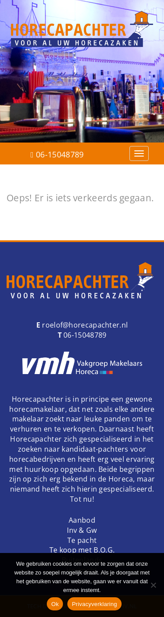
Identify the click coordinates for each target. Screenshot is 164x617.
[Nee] (153, 585)
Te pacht (82, 540)
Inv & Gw (82, 530)
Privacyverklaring (94, 604)
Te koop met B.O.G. (82, 550)
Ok (55, 604)
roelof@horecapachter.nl (84, 325)
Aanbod (82, 520)
